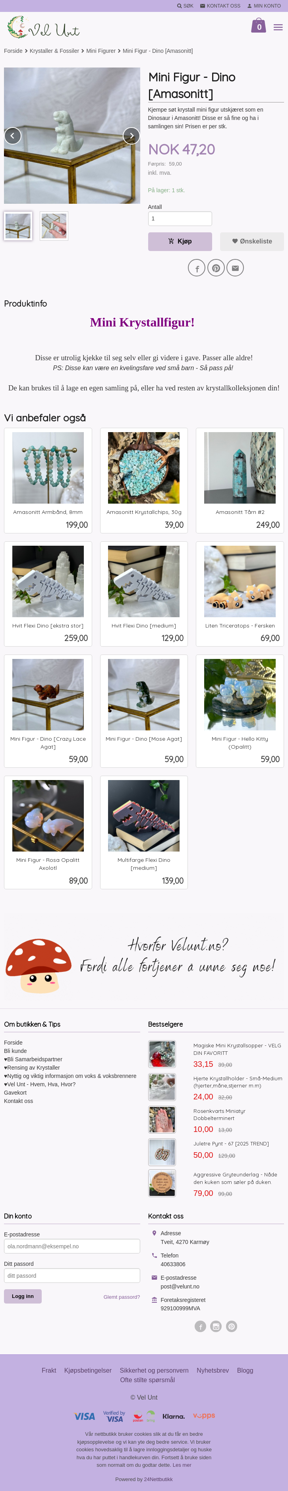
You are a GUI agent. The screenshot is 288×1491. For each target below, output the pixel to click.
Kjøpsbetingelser (88, 1370)
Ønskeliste (252, 241)
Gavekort (15, 1092)
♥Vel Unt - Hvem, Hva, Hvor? (39, 1084)
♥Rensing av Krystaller (32, 1067)
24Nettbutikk (158, 1479)
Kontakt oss (18, 1101)
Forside (13, 51)
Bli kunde (15, 1051)
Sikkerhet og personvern (154, 1370)
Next (139, 134)
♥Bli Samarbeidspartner (33, 1059)
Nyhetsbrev (213, 1370)
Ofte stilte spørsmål (147, 1380)
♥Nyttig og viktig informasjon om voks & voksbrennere (70, 1076)
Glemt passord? (122, 1297)
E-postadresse (22, 1234)
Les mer (182, 1465)
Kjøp (180, 241)
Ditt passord (19, 1264)
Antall (155, 207)
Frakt (49, 1370)
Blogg (245, 1370)
